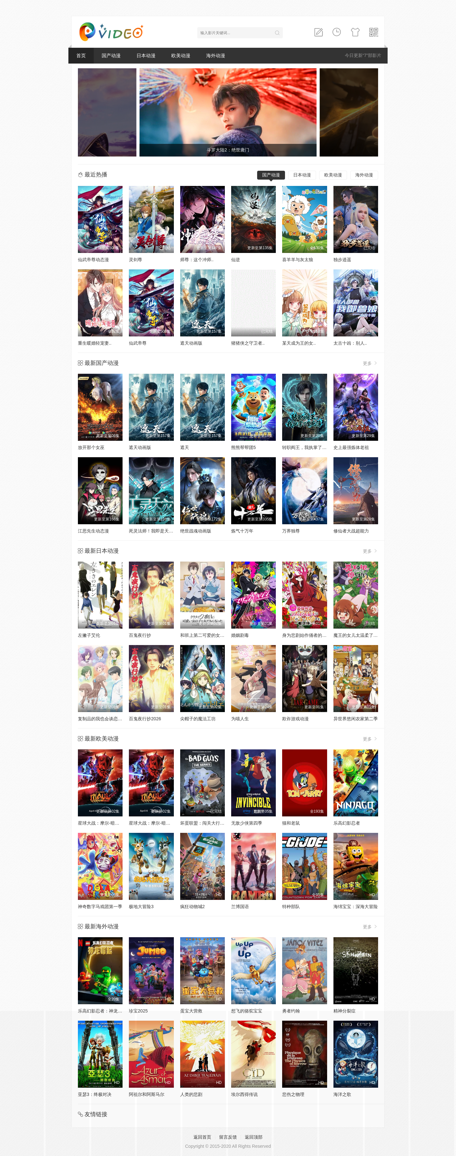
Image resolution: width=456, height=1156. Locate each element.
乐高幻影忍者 (346, 823)
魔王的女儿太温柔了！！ (357, 635)
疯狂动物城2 (192, 906)
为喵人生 (240, 718)
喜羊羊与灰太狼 (297, 259)
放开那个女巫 (91, 447)
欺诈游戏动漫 (295, 718)
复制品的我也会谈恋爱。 (102, 718)
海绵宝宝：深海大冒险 (355, 906)
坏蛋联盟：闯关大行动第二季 (209, 823)
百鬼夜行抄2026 (145, 718)
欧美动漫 (180, 55)
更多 (370, 363)
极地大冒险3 (141, 906)
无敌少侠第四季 (246, 823)
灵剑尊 (135, 259)
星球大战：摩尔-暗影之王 (103, 823)
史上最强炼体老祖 (351, 447)
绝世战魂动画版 (195, 530)
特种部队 (291, 906)
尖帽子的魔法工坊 (198, 718)
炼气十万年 (242, 530)
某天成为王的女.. (299, 343)
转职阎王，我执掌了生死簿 (308, 447)
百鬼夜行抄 (140, 635)
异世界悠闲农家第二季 (355, 718)
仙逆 (235, 259)
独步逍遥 (342, 259)
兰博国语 (240, 906)
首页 (81, 55)
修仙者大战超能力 (351, 530)
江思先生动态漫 (93, 530)
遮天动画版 (191, 343)
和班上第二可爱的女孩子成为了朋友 (215, 635)
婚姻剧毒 (240, 635)
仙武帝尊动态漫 (93, 259)
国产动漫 (111, 55)
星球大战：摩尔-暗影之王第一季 (161, 823)
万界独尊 (291, 530)
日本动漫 (145, 55)
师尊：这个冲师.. (197, 259)
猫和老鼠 (291, 823)
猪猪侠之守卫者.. (248, 343)
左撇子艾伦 (89, 635)
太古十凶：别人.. (350, 343)
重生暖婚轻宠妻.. (94, 343)
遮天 (184, 447)
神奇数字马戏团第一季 (100, 906)
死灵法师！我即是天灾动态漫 (158, 530)
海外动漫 (215, 55)
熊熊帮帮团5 (243, 447)
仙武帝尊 (138, 343)
